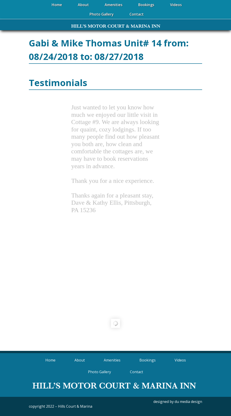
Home (50, 360)
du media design (188, 401)
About (79, 360)
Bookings (147, 360)
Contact (136, 371)
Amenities (112, 360)
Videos (180, 360)
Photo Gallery (99, 371)
